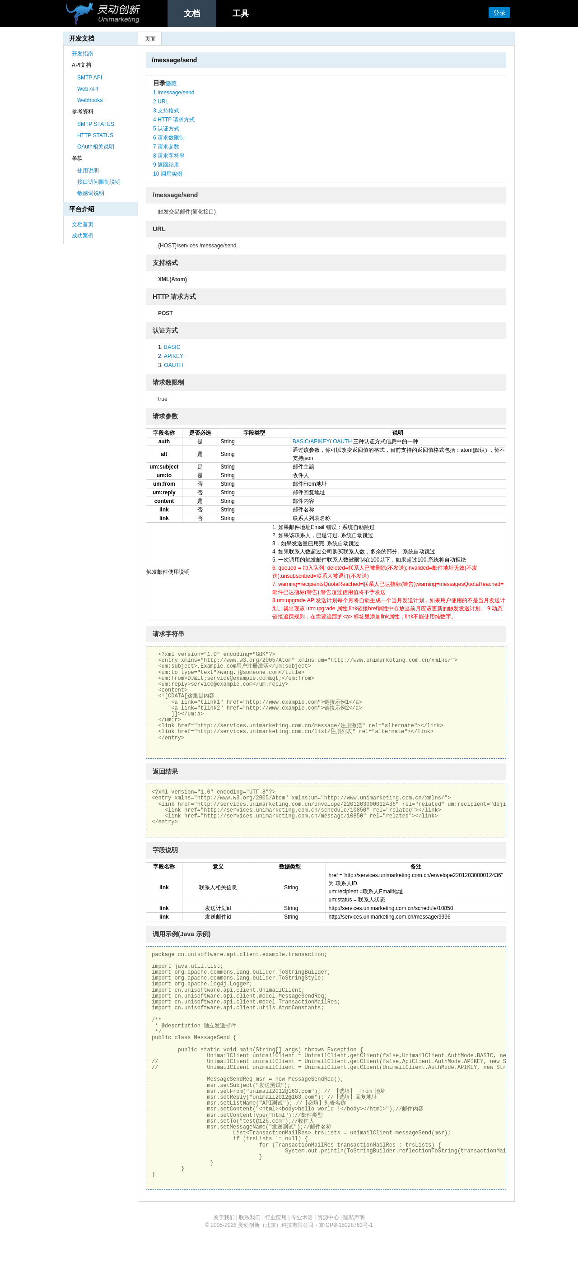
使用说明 (88, 170)
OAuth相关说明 (95, 147)
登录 (499, 12)
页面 (150, 39)
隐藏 (171, 83)
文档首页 (82, 224)
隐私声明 (354, 1217)
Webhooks (90, 100)
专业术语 (302, 1217)
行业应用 (276, 1217)
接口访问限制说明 (99, 182)
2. (161, 356)
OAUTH (173, 365)
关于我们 (224, 1217)
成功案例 (82, 235)
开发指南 (82, 54)
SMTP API (89, 77)
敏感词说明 (90, 193)
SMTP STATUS (95, 124)
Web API (87, 89)
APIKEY (173, 356)
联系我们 (250, 1217)
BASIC (172, 347)
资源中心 (328, 1217)
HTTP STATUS (95, 135)
